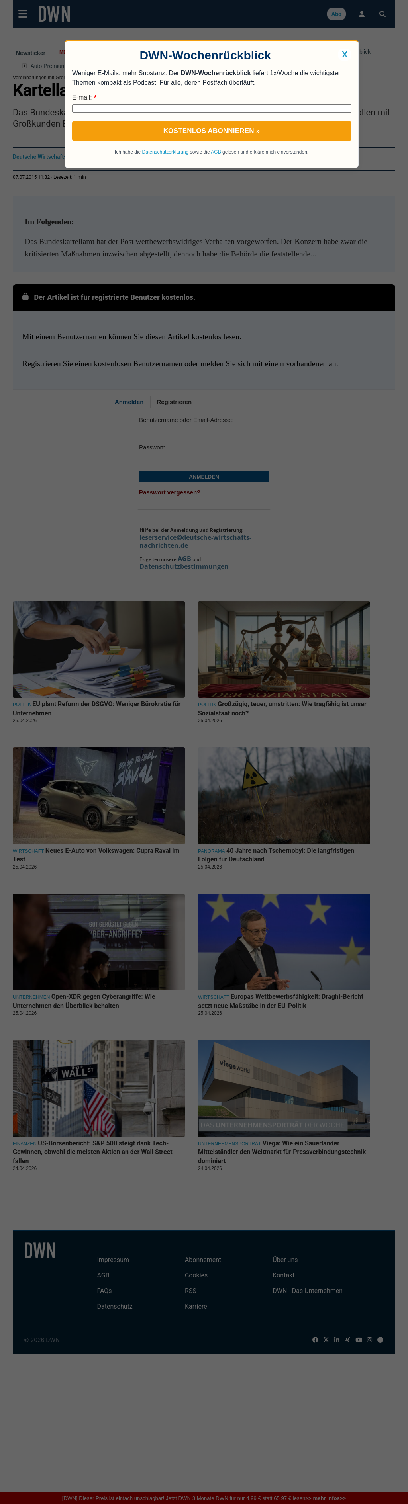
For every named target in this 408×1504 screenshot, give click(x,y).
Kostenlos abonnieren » (211, 131)
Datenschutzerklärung (165, 152)
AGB (216, 152)
